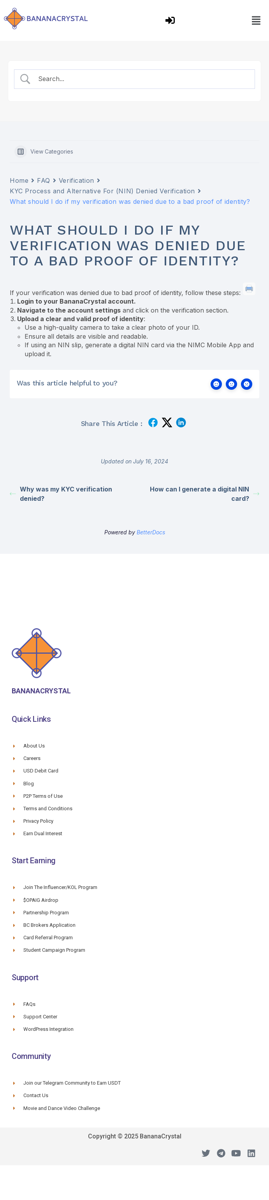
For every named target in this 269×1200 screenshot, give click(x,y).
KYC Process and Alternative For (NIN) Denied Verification (102, 191)
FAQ (43, 180)
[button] (256, 20)
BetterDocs (151, 532)
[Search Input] (141, 78)
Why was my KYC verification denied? (61, 493)
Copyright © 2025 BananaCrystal (134, 1136)
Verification (76, 180)
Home (19, 180)
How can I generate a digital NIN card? (204, 493)
